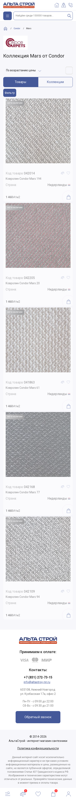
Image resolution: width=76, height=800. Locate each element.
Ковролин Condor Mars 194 (23, 178)
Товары (20, 82)
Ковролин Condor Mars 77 (23, 492)
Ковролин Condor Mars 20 (23, 283)
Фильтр (10, 92)
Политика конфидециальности (38, 748)
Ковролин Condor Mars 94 (23, 596)
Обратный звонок (38, 717)
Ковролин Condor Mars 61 (23, 387)
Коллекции (55, 82)
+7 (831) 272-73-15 (38, 677)
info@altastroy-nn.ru (37, 682)
